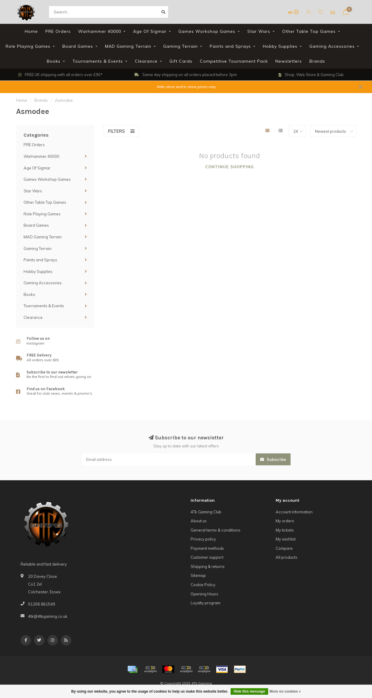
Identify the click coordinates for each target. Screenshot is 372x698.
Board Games (77, 46)
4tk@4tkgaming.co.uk (47, 616)
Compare (284, 548)
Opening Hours (204, 594)
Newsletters (288, 61)
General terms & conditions (215, 530)
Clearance (146, 61)
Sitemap (198, 575)
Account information (294, 511)
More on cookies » (285, 691)
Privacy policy (203, 539)
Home (31, 31)
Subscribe (273, 459)
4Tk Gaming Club (206, 511)
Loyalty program (205, 602)
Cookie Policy (203, 584)
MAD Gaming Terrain (128, 46)
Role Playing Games (28, 46)
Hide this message (249, 691)
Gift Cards (180, 61)
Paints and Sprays (230, 46)
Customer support (207, 557)
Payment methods (207, 548)
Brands (317, 61)
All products (286, 557)
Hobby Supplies (280, 46)
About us (199, 520)
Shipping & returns (208, 566)
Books (54, 61)
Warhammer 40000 (99, 31)
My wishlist (286, 539)
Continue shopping (229, 166)
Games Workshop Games (206, 31)
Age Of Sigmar (149, 31)
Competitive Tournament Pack (234, 61)
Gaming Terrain (180, 46)
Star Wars (258, 31)
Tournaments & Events (97, 61)
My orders (285, 520)
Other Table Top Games (309, 31)
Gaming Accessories (332, 46)
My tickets (285, 530)
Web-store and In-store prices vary (186, 86)
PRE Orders (58, 31)
